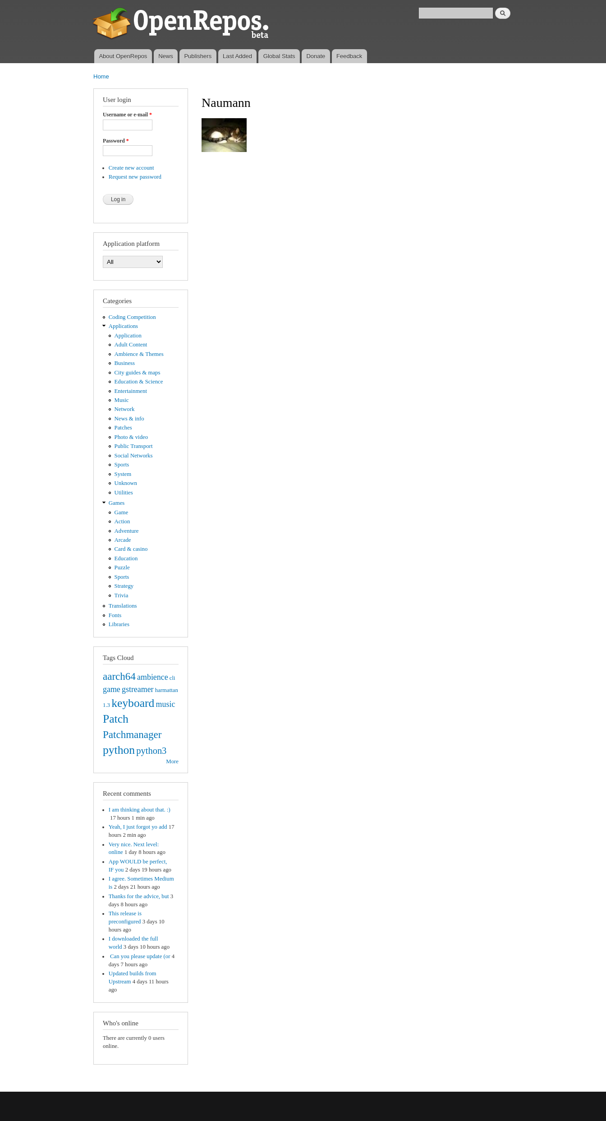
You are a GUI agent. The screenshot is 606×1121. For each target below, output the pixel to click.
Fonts (115, 615)
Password (116, 141)
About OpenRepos (123, 56)
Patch (116, 718)
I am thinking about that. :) (139, 810)
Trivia (122, 595)
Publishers (197, 56)
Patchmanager (132, 734)
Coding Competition (132, 317)
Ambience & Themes (139, 354)
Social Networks (134, 455)
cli (172, 678)
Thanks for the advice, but (139, 896)
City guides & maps (138, 372)
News (165, 56)
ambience (152, 677)
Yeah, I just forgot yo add (138, 827)
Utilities (124, 492)
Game (122, 512)
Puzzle (122, 567)
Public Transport (134, 446)
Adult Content (131, 344)
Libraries (119, 624)
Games (117, 503)
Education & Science (139, 381)
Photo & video (131, 437)
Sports (122, 464)
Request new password (135, 177)
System (123, 474)
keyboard (132, 703)
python (119, 750)
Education (126, 558)
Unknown (126, 483)
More (172, 761)
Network (125, 409)
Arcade (123, 540)
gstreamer (138, 689)
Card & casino (131, 549)
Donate (315, 56)
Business (125, 363)
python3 (151, 751)
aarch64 (119, 676)
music (165, 704)
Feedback (349, 56)
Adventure (127, 531)
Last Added (237, 56)
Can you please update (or (139, 956)
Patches (123, 427)
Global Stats (279, 56)
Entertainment (131, 391)
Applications (123, 326)
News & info (129, 418)
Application (128, 335)
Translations (123, 606)
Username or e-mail (127, 114)
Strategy (124, 586)
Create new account (131, 168)
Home (101, 76)
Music (122, 400)
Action (122, 521)
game (111, 689)
